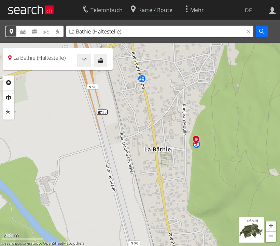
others (78, 243)
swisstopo (32, 243)
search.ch (13, 243)
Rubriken (8, 83)
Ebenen (8, 98)
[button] (271, 226)
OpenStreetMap (57, 243)
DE (248, 10)
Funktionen (8, 112)
